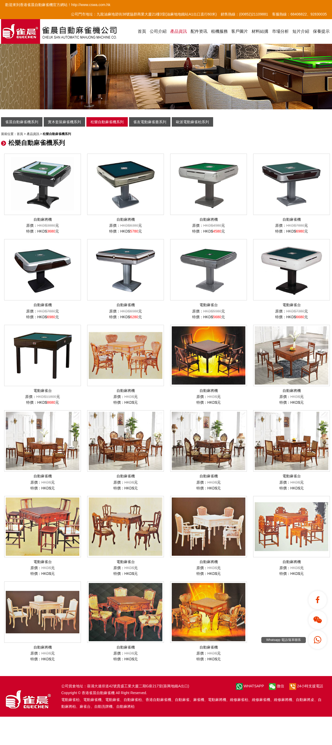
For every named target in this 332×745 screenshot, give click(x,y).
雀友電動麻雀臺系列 (149, 122)
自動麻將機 (42, 188)
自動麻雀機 (291, 188)
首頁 (142, 31)
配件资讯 (199, 31)
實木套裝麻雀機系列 (64, 122)
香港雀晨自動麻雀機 (98, 693)
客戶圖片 (239, 31)
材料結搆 (260, 31)
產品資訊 (178, 31)
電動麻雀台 (208, 273)
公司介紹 (158, 31)
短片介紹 (300, 31)
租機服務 (219, 31)
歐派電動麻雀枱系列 (192, 122)
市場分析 (280, 31)
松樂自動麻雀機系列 (107, 122)
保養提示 (321, 31)
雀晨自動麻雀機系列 (21, 122)
